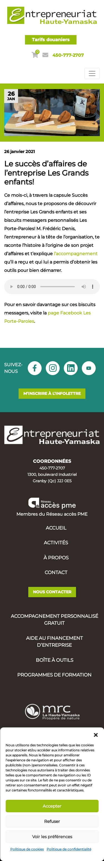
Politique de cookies (27, 849)
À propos (56, 557)
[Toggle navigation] (92, 73)
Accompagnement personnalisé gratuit (54, 619)
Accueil (56, 528)
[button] (95, 734)
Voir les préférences (52, 836)
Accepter (52, 806)
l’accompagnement (76, 253)
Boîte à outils (54, 660)
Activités (56, 542)
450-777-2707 (68, 55)
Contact (56, 572)
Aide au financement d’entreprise (54, 641)
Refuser (52, 821)
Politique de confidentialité (69, 849)
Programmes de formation (54, 675)
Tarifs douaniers (51, 39)
